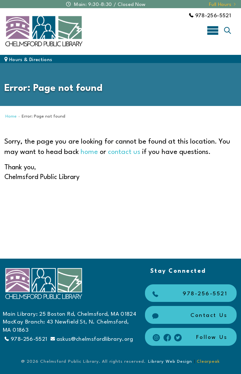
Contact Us (189, 315)
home (89, 152)
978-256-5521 (210, 15)
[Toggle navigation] (212, 30)
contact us (124, 152)
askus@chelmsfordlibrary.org (92, 339)
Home (11, 116)
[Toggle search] (227, 30)
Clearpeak (208, 361)
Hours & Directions (28, 60)
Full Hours (223, 4)
